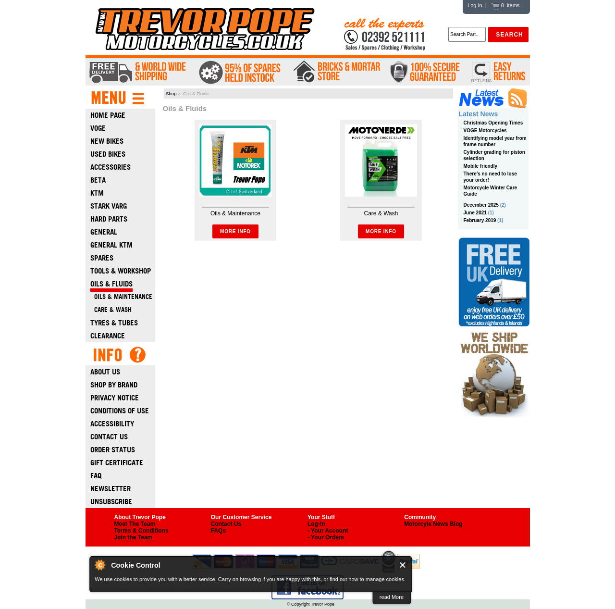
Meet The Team (135, 524)
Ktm (97, 193)
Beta (98, 180)
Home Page (107, 115)
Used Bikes (107, 154)
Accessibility (112, 423)
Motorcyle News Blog (433, 524)
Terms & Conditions (141, 530)
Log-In (316, 524)
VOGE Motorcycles (485, 130)
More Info (235, 231)
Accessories (110, 167)
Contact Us (109, 436)
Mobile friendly (481, 166)
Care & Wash (111, 309)
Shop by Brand (113, 384)
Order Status (112, 449)
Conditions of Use (119, 410)
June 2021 (475, 212)
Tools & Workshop (120, 270)
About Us (105, 371)
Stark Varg (108, 206)
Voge (98, 128)
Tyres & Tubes (114, 322)
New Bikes (106, 141)
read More (392, 597)
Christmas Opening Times (493, 122)
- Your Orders (326, 537)
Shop (171, 93)
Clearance (107, 335)
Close (403, 565)
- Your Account (328, 530)
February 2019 (480, 220)
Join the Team (133, 537)
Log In (474, 5)
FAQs (218, 530)
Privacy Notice (114, 397)
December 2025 (481, 205)
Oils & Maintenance (121, 296)
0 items (505, 5)
